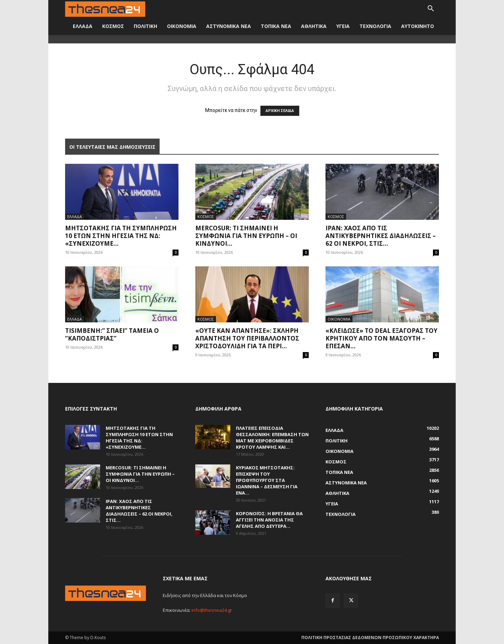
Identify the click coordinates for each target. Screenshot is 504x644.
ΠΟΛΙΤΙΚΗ (145, 26)
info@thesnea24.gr (211, 610)
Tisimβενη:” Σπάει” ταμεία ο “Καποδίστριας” (112, 334)
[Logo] (105, 8)
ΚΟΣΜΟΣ (113, 26)
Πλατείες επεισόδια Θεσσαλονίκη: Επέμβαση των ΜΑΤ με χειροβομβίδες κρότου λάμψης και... (272, 437)
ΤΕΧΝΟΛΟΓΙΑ (375, 26)
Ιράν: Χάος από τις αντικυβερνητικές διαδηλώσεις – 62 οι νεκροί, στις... (381, 235)
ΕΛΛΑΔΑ (82, 26)
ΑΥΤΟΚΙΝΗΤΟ (417, 26)
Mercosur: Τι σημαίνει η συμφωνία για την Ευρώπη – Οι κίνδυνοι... (246, 235)
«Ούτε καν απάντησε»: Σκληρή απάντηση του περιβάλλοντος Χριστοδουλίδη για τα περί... (247, 338)
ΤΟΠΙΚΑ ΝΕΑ (276, 26)
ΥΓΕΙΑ (343, 26)
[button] (430, 9)
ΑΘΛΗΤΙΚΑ (314, 26)
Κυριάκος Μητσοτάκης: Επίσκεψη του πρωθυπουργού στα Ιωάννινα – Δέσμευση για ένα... (267, 480)
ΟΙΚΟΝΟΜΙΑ (181, 26)
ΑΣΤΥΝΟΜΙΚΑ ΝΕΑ (228, 26)
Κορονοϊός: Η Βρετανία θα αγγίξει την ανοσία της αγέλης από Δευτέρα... (269, 519)
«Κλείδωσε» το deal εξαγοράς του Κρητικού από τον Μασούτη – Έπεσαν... (382, 338)
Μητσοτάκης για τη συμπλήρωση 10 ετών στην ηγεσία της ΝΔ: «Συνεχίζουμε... (121, 235)
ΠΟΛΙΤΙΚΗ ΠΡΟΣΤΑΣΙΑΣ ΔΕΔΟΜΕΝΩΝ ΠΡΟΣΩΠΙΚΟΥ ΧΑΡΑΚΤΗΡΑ (370, 637)
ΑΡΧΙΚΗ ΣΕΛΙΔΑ (280, 110)
